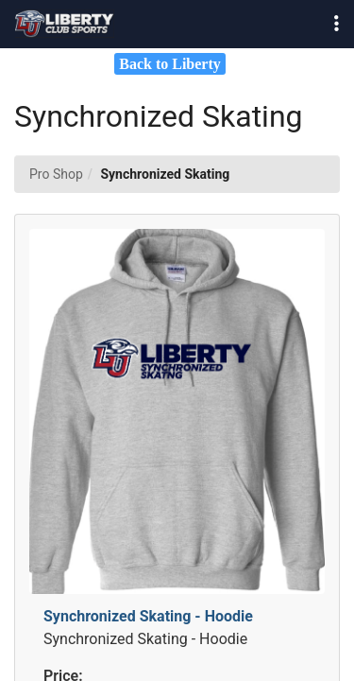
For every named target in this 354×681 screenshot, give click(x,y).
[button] (336, 24)
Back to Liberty (170, 64)
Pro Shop (56, 174)
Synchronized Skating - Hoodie (148, 616)
